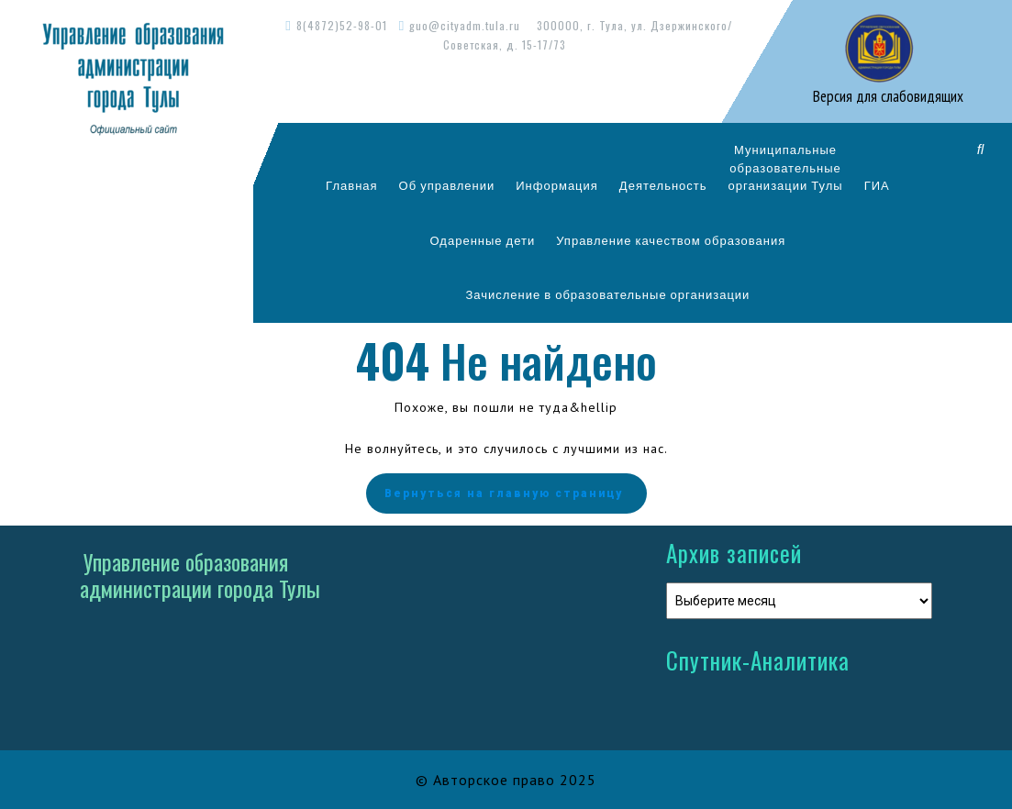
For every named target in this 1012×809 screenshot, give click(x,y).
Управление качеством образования (670, 240)
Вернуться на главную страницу (506, 493)
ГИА (877, 185)
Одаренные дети (483, 240)
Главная (351, 185)
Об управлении (447, 185)
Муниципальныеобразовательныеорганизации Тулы (785, 167)
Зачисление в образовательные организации (607, 294)
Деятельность (663, 185)
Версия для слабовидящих (886, 96)
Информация (557, 185)
